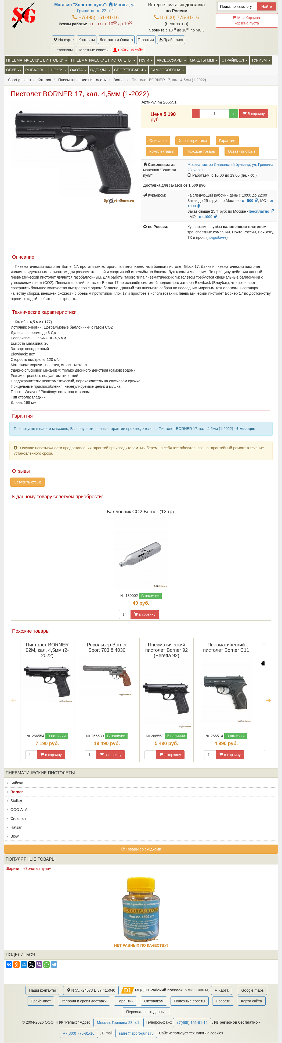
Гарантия (227, 140)
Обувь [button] (13, 70)
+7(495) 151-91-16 (95, 17)
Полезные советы (93, 50)
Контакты (86, 40)
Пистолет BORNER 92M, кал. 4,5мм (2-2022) (47, 650)
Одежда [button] (100, 70)
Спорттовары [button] (130, 70)
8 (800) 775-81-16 (176, 17)
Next (268, 700)
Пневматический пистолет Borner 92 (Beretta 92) (166, 650)
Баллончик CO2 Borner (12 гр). (141, 511)
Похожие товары (201, 151)
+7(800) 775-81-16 (78, 1033)
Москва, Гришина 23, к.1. (118, 1022)
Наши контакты (42, 990)
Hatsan (16, 827)
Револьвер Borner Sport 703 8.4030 (107, 647)
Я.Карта (221, 990)
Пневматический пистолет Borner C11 (226, 647)
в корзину (145, 614)
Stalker (16, 801)
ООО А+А (18, 809)
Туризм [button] (260, 60)
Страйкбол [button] (235, 60)
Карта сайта (251, 1001)
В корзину (254, 114)
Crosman (18, 818)
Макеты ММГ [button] (204, 60)
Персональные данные (146, 1012)
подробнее (217, 237)
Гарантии (146, 40)
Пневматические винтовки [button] (36, 60)
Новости (223, 1001)
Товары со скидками (141, 849)
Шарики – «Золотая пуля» (28, 868)
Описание (158, 140)
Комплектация (161, 151)
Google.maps (252, 990)
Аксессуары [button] (171, 60)
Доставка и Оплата (116, 40)
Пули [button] (146, 60)
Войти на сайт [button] (128, 50)
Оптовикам (63, 50)
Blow (14, 836)
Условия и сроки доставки (84, 1001)
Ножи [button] (58, 70)
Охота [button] (78, 70)
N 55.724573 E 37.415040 (91, 990)
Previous (13, 700)
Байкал (16, 783)
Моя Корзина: (247, 20)
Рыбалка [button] (36, 70)
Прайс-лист (171, 40)
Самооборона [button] (167, 70)
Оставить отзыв (242, 151)
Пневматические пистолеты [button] (103, 60)
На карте (63, 40)
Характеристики (193, 140)
